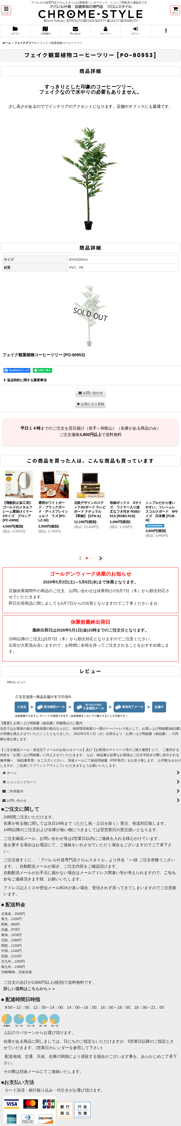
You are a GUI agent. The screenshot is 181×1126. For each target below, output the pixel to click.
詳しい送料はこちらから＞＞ (30, 989)
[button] (6, 10)
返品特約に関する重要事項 (25, 380)
